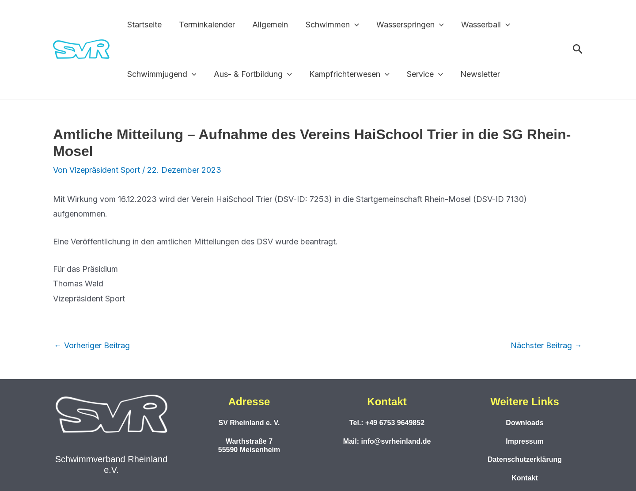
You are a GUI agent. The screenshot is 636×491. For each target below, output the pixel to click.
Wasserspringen (403, 24)
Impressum (524, 441)
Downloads (524, 422)
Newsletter (473, 74)
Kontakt (524, 478)
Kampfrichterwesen (346, 74)
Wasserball (477, 24)
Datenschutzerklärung (525, 459)
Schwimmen (327, 24)
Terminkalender (205, 24)
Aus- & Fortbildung (251, 74)
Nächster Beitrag (546, 346)
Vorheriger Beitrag (92, 346)
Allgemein (266, 24)
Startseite (143, 24)
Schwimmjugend (161, 74)
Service (419, 74)
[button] (349, 24)
